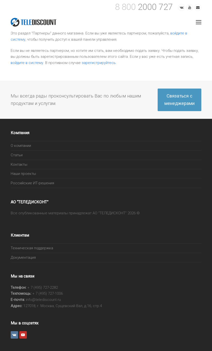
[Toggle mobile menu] (198, 22)
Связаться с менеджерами (179, 99)
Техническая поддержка (32, 248)
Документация (23, 257)
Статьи (17, 155)
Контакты (19, 164)
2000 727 (144, 7)
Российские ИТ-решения (32, 183)
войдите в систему (27, 63)
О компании (21, 145)
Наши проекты (23, 173)
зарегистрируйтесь (99, 63)
